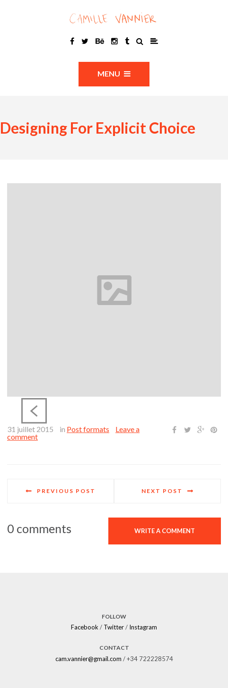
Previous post (66, 490)
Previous (34, 411)
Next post (162, 490)
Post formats (88, 429)
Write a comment (164, 531)
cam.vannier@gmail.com (88, 659)
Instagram (143, 627)
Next (194, 411)
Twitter (114, 627)
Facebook (84, 627)
